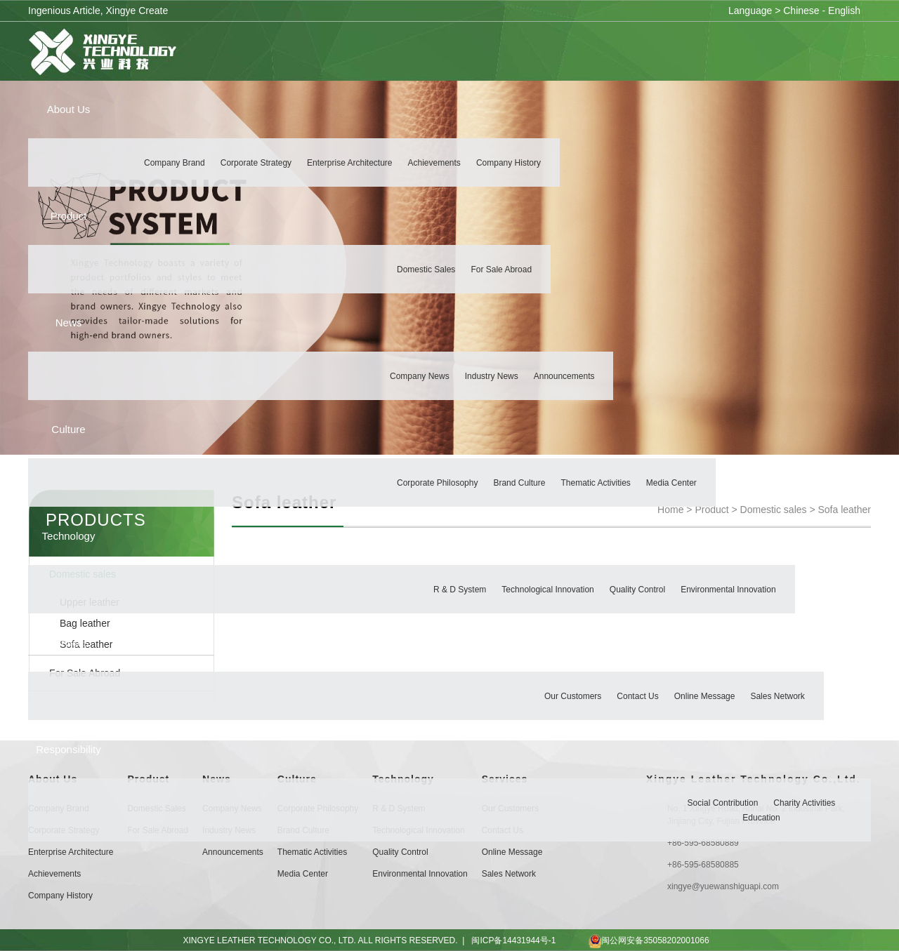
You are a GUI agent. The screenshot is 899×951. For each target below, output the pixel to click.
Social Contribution (723, 804)
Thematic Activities (595, 483)
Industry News (491, 377)
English (844, 10)
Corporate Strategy (256, 163)
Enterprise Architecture (349, 163)
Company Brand (174, 163)
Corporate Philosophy (437, 483)
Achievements (434, 163)
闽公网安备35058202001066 (636, 940)
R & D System (459, 590)
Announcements (564, 377)
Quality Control (637, 590)
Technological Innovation (547, 590)
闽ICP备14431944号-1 (513, 940)
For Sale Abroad (501, 270)
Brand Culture (519, 483)
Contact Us (637, 697)
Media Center (671, 483)
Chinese (801, 10)
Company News (420, 377)
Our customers (572, 697)
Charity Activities (804, 804)
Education (761, 818)
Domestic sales (426, 270)
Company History (508, 163)
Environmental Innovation (728, 590)
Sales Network (777, 697)
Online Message (704, 697)
